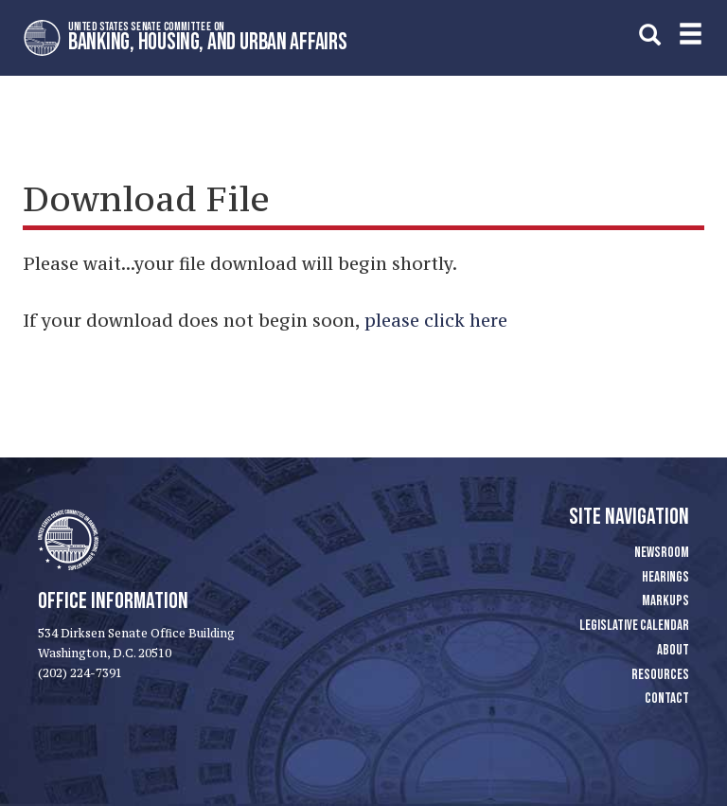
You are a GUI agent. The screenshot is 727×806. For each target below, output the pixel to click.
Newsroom (661, 553)
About (673, 650)
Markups (665, 601)
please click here (435, 320)
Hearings (665, 577)
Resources (660, 675)
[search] (650, 34)
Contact (667, 698)
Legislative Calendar (634, 626)
